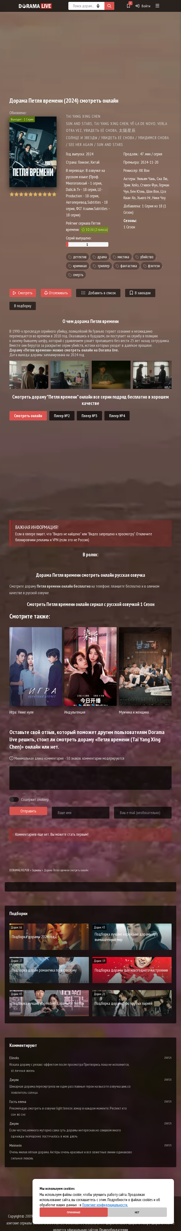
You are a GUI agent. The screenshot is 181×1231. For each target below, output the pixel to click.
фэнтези (154, 265)
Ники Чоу (159, 197)
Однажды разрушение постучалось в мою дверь (44, 1136)
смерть (78, 274)
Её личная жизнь (23, 1071)
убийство (146, 256)
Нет (137, 1212)
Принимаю (73, 1212)
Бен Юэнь (137, 191)
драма (102, 256)
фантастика (128, 265)
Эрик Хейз (131, 185)
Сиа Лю (162, 178)
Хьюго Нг (144, 197)
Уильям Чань (146, 178)
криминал (80, 265)
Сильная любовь (22, 1158)
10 (54, 194)
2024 (89, 154)
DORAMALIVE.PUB (19, 870)
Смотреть (23, 292)
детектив (79, 256)
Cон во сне (18, 1114)
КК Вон (144, 170)
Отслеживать (56, 292)
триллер (104, 265)
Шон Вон (152, 191)
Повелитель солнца (24, 1092)
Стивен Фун (148, 185)
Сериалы (36, 870)
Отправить (28, 811)
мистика (123, 256)
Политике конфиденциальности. (105, 1204)
